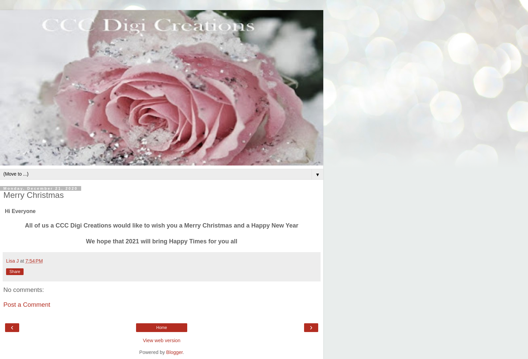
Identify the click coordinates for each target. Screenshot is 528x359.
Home (161, 327)
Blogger (174, 352)
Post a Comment (26, 304)
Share (14, 271)
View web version (161, 340)
